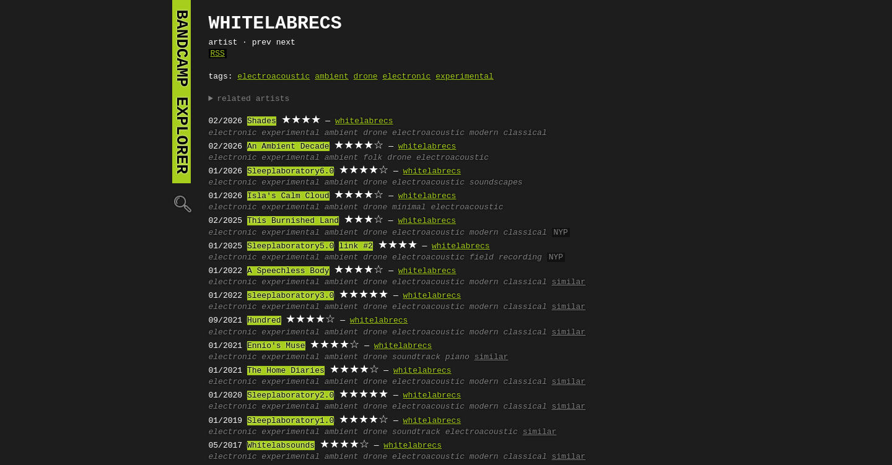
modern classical (508, 133)
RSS (218, 53)
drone (366, 76)
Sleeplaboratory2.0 (290, 395)
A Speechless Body (288, 271)
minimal (409, 207)
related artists (253, 99)
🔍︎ (181, 203)
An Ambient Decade (288, 146)
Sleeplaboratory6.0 (290, 171)
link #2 (356, 246)
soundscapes (496, 182)
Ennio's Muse (276, 346)
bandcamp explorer (181, 91)
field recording (506, 257)
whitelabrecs (364, 121)
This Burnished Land (293, 221)
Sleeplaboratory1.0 (290, 421)
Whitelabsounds (281, 445)
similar (568, 282)
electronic (406, 76)
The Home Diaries (286, 370)
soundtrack (416, 357)
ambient (332, 76)
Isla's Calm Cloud (288, 196)
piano (457, 357)
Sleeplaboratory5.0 (290, 246)
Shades (261, 121)
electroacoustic (273, 76)
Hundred (264, 320)
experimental (464, 76)
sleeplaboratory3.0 (290, 296)
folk (372, 157)
